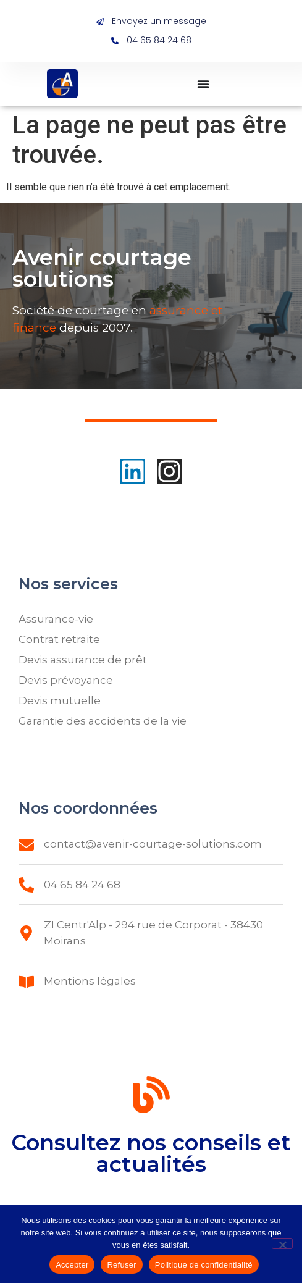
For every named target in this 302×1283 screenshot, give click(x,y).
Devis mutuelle (60, 700)
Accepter (72, 1264)
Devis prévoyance (66, 680)
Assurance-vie (56, 619)
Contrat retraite (59, 639)
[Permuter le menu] (203, 84)
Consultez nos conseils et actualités (151, 1171)
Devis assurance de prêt (83, 660)
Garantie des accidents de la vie (103, 721)
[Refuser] (282, 1243)
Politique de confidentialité (204, 1264)
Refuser (121, 1264)
